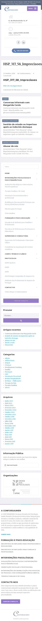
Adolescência (9, 361)
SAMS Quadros (10, 263)
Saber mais (6, 534)
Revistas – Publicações (13, 381)
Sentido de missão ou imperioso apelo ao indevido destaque (20, 125)
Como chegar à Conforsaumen (16, 292)
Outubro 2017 (9, 428)
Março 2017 (9, 439)
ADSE (7, 272)
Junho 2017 (8, 432)
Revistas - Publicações (10, 120)
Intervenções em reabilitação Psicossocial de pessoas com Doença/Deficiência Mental (20, 572)
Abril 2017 (8, 437)
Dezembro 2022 (10, 410)
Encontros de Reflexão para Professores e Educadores (20, 230)
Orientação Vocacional (13, 376)
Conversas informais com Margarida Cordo (16, 103)
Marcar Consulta (21, 301)
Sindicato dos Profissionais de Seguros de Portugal (20, 282)
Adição (7, 358)
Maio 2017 (8, 435)
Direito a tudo (10, 343)
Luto (6, 374)
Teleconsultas (10, 213)
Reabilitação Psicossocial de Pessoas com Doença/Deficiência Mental (20, 203)
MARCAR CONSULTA (10, 601)
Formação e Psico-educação (17, 218)
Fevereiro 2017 (10, 441)
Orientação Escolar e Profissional (17, 567)
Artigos (7, 363)
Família (7, 370)
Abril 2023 (8, 403)
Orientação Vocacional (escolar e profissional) (16, 197)
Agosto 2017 (9, 430)
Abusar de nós (10, 146)
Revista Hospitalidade (13, 379)
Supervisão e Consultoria (16, 236)
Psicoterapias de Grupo (13, 209)
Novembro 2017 (10, 426)
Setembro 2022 (10, 414)
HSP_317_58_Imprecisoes (12, 86)
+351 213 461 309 (21, 51)
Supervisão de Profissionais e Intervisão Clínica (19, 241)
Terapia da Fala (10, 383)
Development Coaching (13, 367)
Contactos (10, 287)
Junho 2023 (9, 401)
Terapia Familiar (11, 385)
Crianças (8, 365)
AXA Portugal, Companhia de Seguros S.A (19, 276)
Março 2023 (9, 405)
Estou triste (9, 345)
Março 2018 (9, 423)
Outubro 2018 (9, 417)
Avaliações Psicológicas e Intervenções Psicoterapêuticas (19, 186)
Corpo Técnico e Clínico (15, 254)
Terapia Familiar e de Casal (15, 191)
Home (7, 173)
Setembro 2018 (10, 419)
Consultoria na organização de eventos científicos (19, 248)
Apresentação (10, 465)
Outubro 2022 (10, 412)
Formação (8, 372)
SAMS (7, 267)
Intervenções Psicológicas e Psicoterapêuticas (18, 179)
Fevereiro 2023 (10, 408)
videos (5, 99)
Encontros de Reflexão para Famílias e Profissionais (18, 224)
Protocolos (10, 258)
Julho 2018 (8, 421)
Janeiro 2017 (9, 444)
